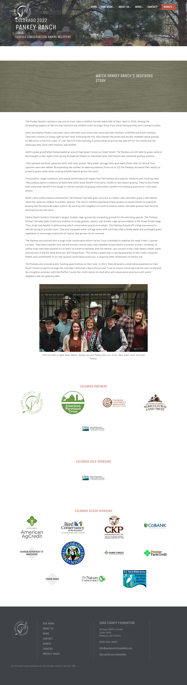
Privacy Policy (51, 653)
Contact (152, 7)
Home (94, 7)
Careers (48, 648)
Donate (168, 7)
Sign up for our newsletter (113, 654)
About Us (124, 7)
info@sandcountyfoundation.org (116, 648)
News (138, 7)
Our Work (107, 7)
